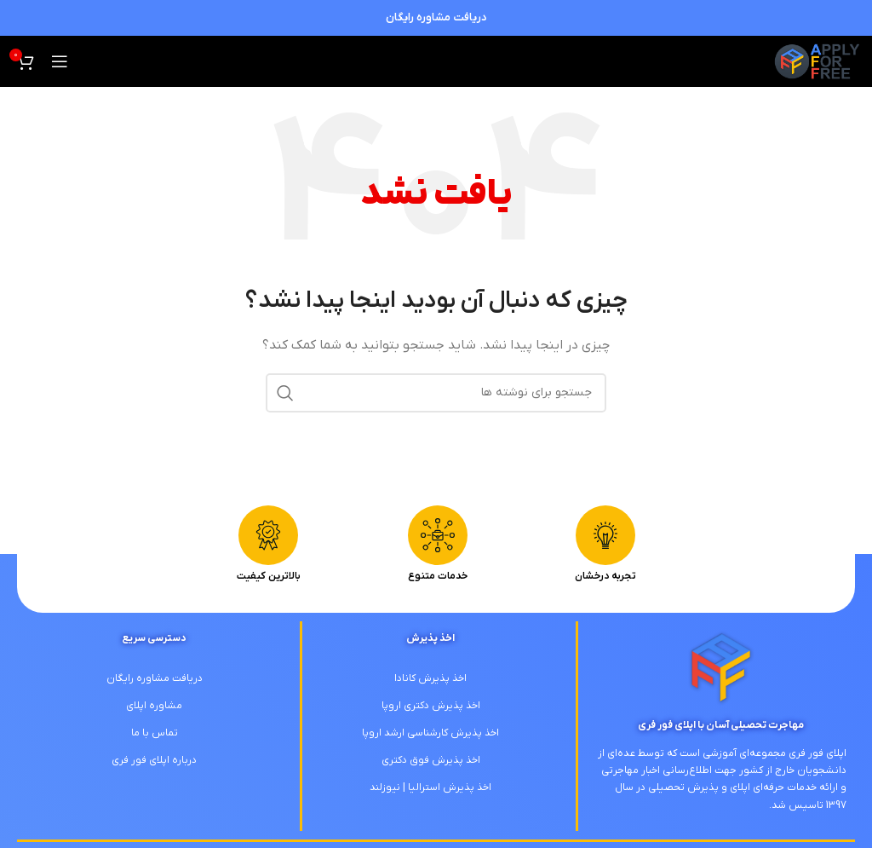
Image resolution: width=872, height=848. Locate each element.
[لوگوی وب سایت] (816, 61)
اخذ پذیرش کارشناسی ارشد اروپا (430, 733)
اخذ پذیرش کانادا (430, 678)
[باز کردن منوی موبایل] (60, 61)
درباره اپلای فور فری (154, 760)
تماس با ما (154, 733)
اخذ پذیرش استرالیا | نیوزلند (430, 787)
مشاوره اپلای (154, 705)
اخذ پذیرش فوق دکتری (431, 760)
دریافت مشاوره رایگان (436, 17)
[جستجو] (436, 392)
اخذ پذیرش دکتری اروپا (431, 705)
